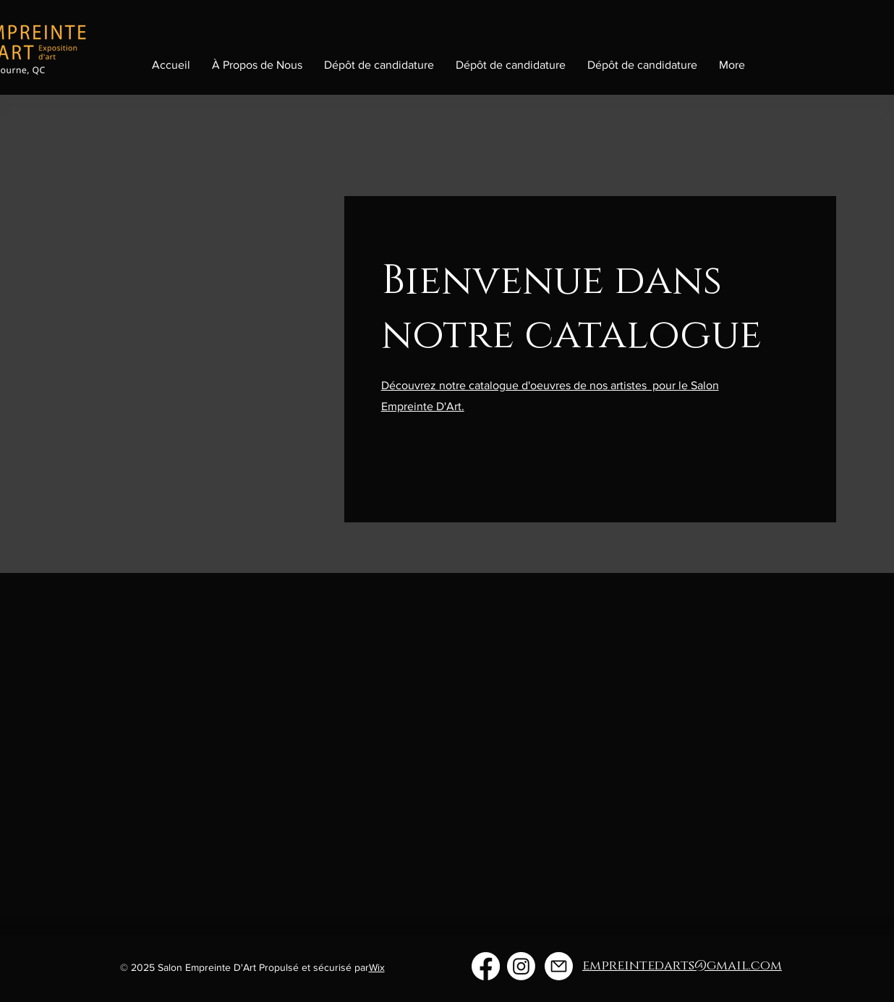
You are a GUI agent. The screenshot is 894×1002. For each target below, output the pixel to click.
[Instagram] (521, 966)
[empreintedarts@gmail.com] (559, 966)
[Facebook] (486, 966)
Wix (377, 967)
